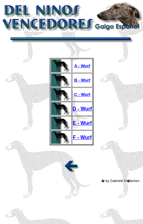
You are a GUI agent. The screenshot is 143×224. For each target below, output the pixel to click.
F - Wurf (82, 137)
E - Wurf (82, 123)
